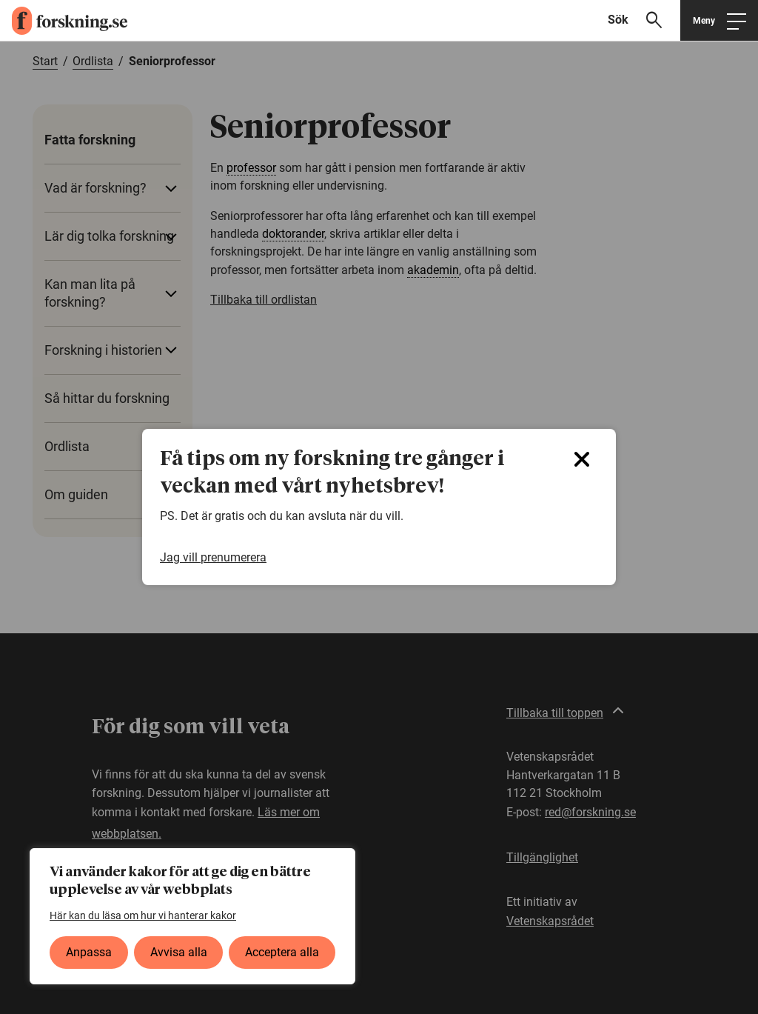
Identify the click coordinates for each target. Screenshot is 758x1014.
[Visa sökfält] (641, 20)
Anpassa (89, 952)
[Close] (582, 459)
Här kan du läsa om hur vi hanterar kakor (143, 915)
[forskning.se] (63, 21)
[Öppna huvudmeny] (719, 20)
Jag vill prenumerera (213, 557)
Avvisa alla (178, 952)
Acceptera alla (282, 952)
